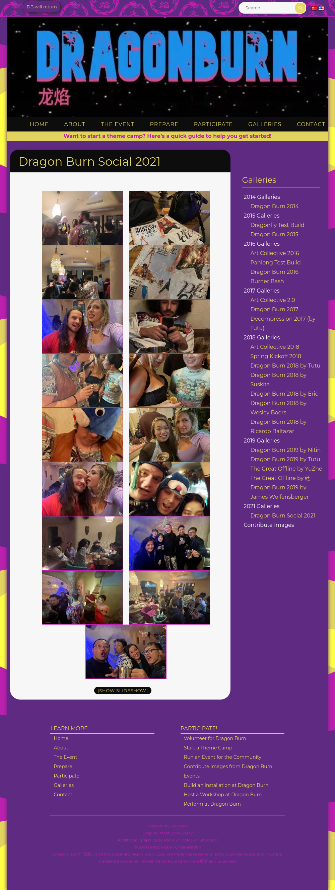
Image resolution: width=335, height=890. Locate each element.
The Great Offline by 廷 (280, 478)
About (74, 124)
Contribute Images (269, 525)
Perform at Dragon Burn (212, 804)
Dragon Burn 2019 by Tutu (285, 459)
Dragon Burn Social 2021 (282, 515)
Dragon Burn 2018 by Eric (284, 394)
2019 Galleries (262, 440)
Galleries (264, 124)
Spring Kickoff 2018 (275, 356)
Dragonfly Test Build (277, 225)
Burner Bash (267, 281)
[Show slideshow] (122, 690)
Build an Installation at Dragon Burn (226, 785)
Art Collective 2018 (274, 347)
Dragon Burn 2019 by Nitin (285, 450)
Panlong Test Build (275, 262)
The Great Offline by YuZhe (286, 469)
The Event (117, 124)
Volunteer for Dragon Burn (215, 738)
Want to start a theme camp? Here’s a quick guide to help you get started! (167, 136)
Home (39, 124)
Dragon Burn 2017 (274, 309)
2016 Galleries (262, 244)
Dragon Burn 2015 (274, 234)
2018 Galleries (262, 337)
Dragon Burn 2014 (274, 206)
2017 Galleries (261, 291)
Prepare (164, 124)
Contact (311, 124)
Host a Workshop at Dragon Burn (223, 795)
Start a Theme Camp (208, 748)
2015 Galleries (261, 216)
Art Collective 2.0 (272, 300)
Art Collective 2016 (274, 253)
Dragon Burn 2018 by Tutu (285, 365)
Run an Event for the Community (222, 757)
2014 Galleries (262, 197)
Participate (213, 124)
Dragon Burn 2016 (274, 272)
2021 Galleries (261, 506)
